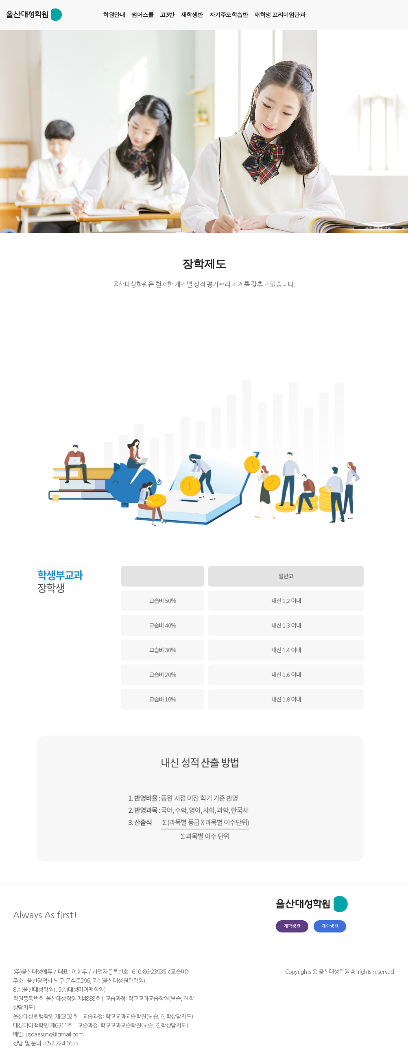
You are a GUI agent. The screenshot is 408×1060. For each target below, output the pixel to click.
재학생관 (292, 926)
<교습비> (178, 972)
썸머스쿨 (142, 14)
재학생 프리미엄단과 (279, 14)
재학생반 (192, 14)
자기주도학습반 (228, 14)
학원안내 (114, 14)
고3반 (167, 14)
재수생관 (330, 926)
